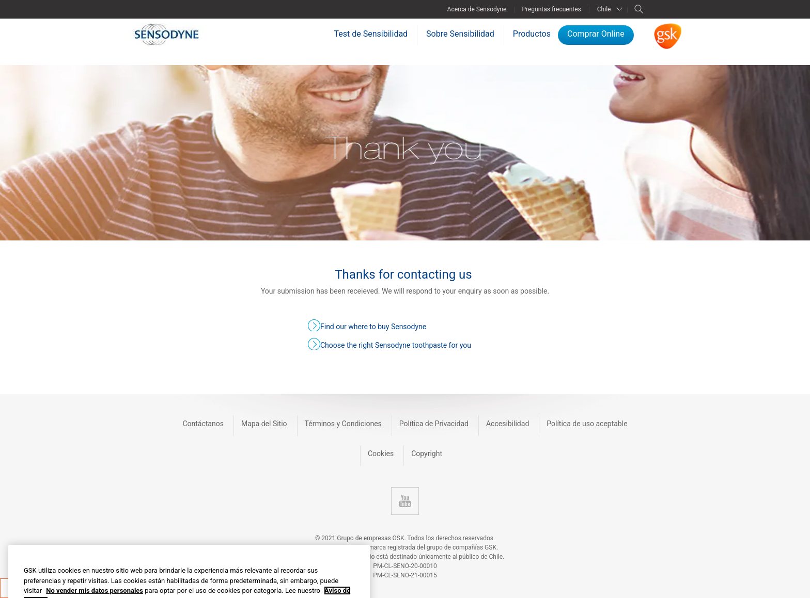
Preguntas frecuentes (551, 9)
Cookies (381, 453)
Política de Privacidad (434, 423)
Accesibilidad (507, 423)
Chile (604, 9)
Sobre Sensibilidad (460, 34)
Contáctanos (203, 423)
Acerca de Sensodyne (477, 9)
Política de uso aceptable (587, 423)
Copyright (426, 453)
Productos (532, 34)
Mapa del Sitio (264, 423)
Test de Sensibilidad (371, 34)
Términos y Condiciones (343, 423)
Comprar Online (596, 34)
